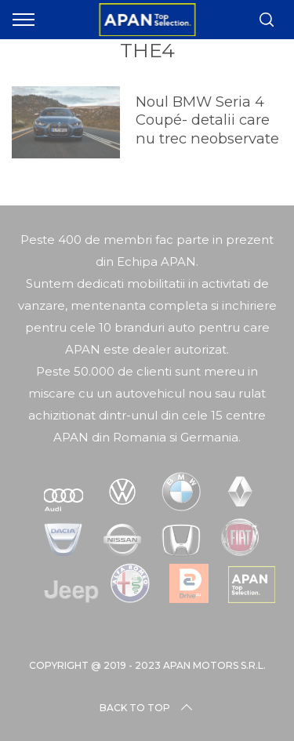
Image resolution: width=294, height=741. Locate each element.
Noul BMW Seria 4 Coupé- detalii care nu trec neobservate (207, 120)
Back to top (147, 708)
